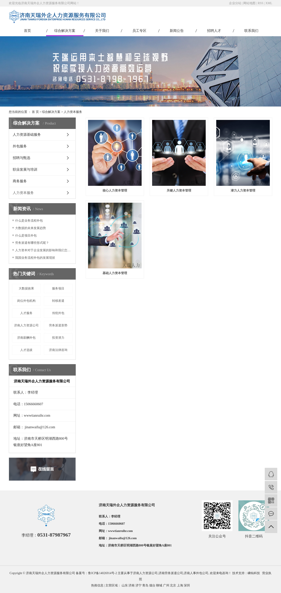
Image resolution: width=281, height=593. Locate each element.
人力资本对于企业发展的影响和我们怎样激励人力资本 (43, 250)
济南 (131, 585)
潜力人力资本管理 (243, 190)
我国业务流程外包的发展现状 (35, 257)
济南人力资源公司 (26, 325)
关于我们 (102, 31)
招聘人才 (214, 31)
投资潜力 (58, 337)
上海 (180, 585)
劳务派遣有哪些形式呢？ (32, 242)
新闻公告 (177, 31)
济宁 (138, 585)
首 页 (35, 112)
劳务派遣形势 (58, 325)
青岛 (145, 585)
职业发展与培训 (25, 169)
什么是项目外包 (26, 235)
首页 (27, 31)
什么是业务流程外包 (29, 220)
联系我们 (251, 31)
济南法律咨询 (58, 350)
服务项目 (58, 288)
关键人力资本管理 (179, 190)
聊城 (159, 585)
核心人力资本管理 (115, 190)
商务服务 (20, 181)
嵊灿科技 (254, 573)
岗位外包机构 (26, 300)
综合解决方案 (64, 31)
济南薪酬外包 (26, 337)
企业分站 (235, 3)
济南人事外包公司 (196, 573)
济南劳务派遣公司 (171, 573)
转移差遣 (58, 300)
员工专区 (139, 31)
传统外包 (58, 313)
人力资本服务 (73, 112)
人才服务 (26, 313)
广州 (166, 585)
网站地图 (249, 3)
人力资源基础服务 (27, 134)
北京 (173, 585)
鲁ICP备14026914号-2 (102, 573)
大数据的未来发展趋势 (30, 228)
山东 (125, 585)
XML (268, 3)
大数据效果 (26, 288)
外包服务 (20, 146)
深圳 (187, 585)
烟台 (152, 585)
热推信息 (97, 585)
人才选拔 (26, 350)
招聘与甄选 (21, 158)
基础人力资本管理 (115, 273)
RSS (260, 3)
